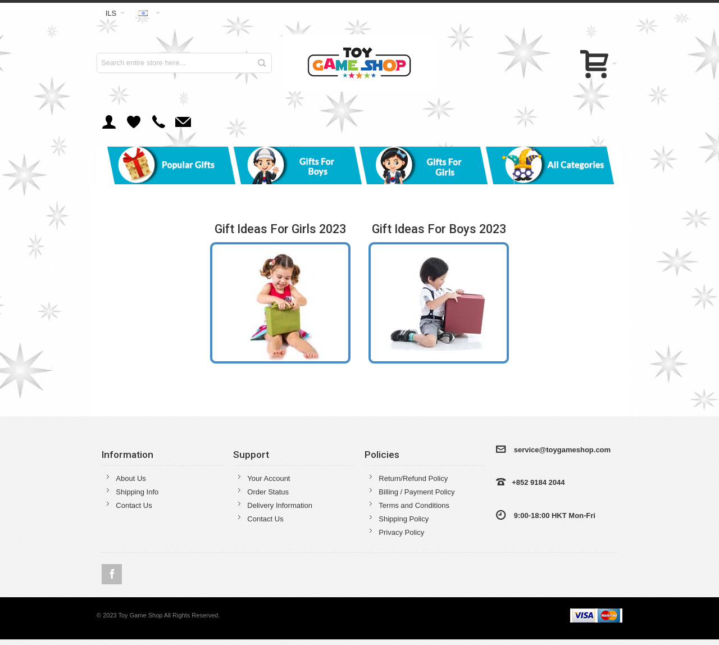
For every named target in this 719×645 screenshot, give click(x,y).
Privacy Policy (401, 532)
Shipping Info (137, 492)
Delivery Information (279, 505)
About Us (130, 478)
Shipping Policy (404, 519)
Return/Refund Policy (413, 478)
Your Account (268, 478)
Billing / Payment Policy (416, 492)
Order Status (268, 492)
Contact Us (134, 505)
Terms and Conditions (414, 505)
